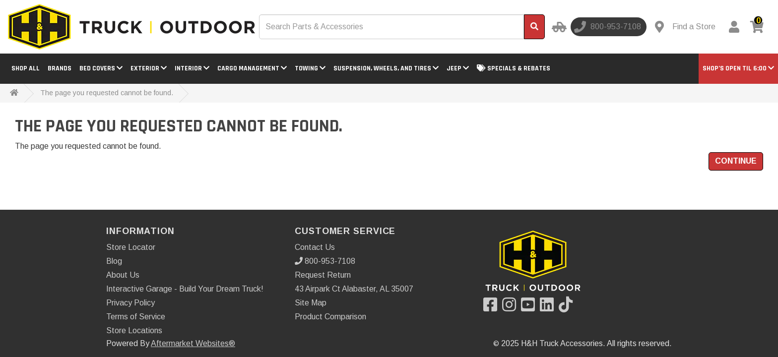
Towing (310, 68)
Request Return (323, 275)
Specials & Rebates (513, 68)
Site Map (310, 302)
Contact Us (315, 247)
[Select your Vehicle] (558, 27)
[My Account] (734, 27)
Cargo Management (252, 68)
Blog (114, 261)
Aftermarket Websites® (193, 343)
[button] (738, 69)
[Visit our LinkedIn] (549, 307)
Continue (736, 161)
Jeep (458, 68)
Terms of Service (135, 316)
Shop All (25, 68)
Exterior (148, 68)
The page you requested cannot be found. (106, 93)
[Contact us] (685, 27)
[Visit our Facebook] (492, 307)
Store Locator (130, 247)
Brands (59, 68)
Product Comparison (330, 316)
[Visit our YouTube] (530, 307)
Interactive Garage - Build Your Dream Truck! (184, 289)
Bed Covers (101, 68)
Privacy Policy (130, 302)
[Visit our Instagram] (511, 307)
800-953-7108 (325, 261)
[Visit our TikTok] (568, 307)
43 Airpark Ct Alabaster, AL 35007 (354, 289)
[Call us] (608, 27)
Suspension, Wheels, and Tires (386, 68)
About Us (122, 275)
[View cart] (758, 27)
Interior (192, 68)
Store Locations (134, 330)
